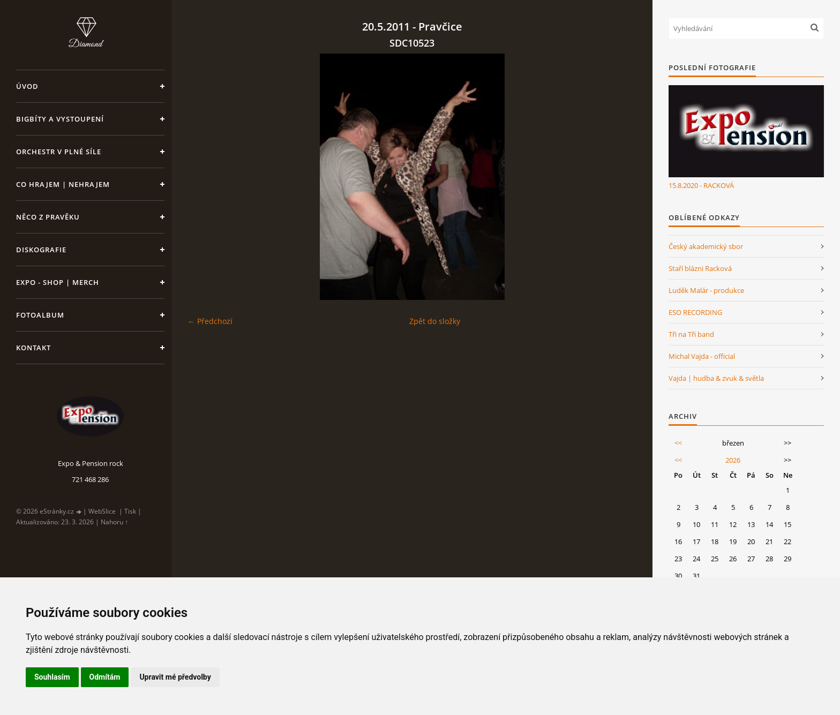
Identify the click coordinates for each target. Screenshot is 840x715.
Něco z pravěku (48, 217)
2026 (732, 460)
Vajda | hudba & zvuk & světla (716, 378)
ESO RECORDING (695, 312)
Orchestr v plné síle (58, 151)
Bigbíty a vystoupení (60, 119)
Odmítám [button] (105, 677)
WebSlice (102, 511)
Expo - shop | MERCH (57, 282)
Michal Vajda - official (702, 356)
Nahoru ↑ (114, 521)
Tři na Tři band (691, 334)
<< (678, 443)
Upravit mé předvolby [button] (175, 677)
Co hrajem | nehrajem (63, 184)
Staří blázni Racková (700, 268)
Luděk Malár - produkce (706, 290)
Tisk (130, 511)
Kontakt (33, 347)
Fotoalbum (40, 315)
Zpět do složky (434, 321)
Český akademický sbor (706, 246)
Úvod (27, 86)
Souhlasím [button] (52, 677)
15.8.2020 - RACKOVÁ (701, 185)
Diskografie (41, 249)
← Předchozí (210, 321)
